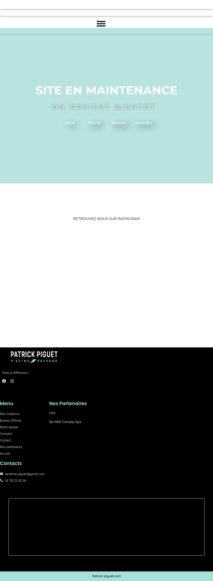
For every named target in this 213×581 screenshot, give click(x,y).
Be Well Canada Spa (65, 422)
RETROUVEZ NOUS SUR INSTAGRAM (106, 219)
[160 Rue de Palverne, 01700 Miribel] (106, 527)
